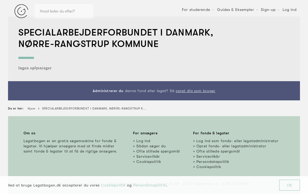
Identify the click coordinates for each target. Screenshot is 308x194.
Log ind (290, 10)
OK (289, 185)
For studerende (196, 10)
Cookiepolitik (113, 185)
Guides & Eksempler (235, 10)
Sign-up (268, 10)
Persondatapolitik (149, 185)
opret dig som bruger (195, 91)
